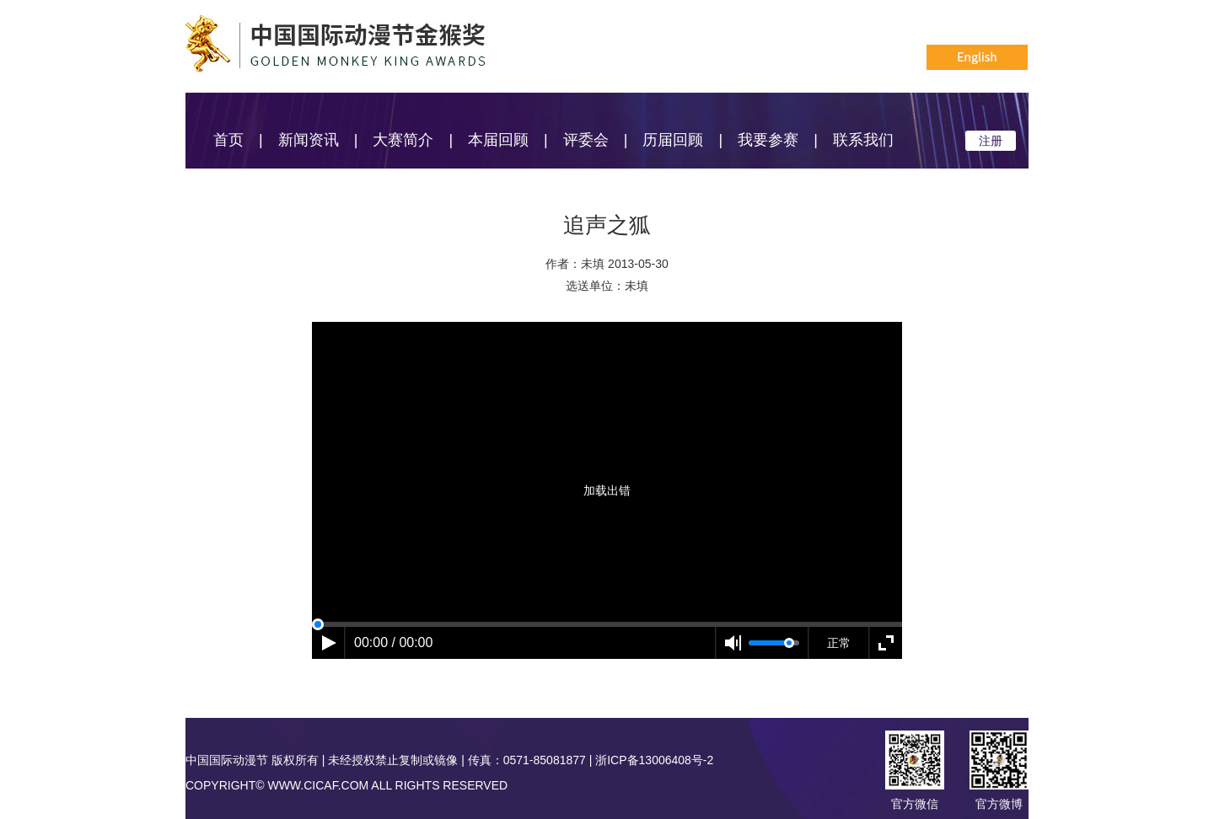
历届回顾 (672, 139)
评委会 (586, 139)
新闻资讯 (308, 139)
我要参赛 (768, 139)
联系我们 (863, 139)
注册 (990, 140)
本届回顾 (498, 139)
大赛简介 (403, 139)
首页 (228, 139)
